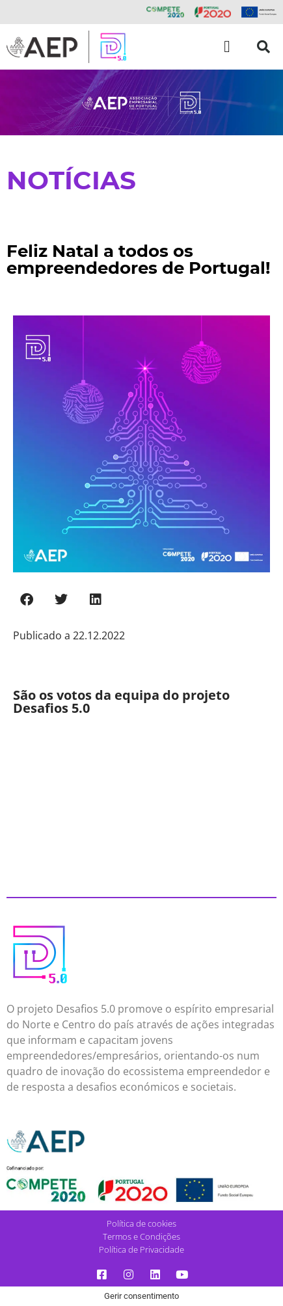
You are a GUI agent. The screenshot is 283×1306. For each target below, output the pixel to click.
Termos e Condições (141, 1236)
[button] (227, 46)
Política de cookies (141, 1223)
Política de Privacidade (141, 1249)
